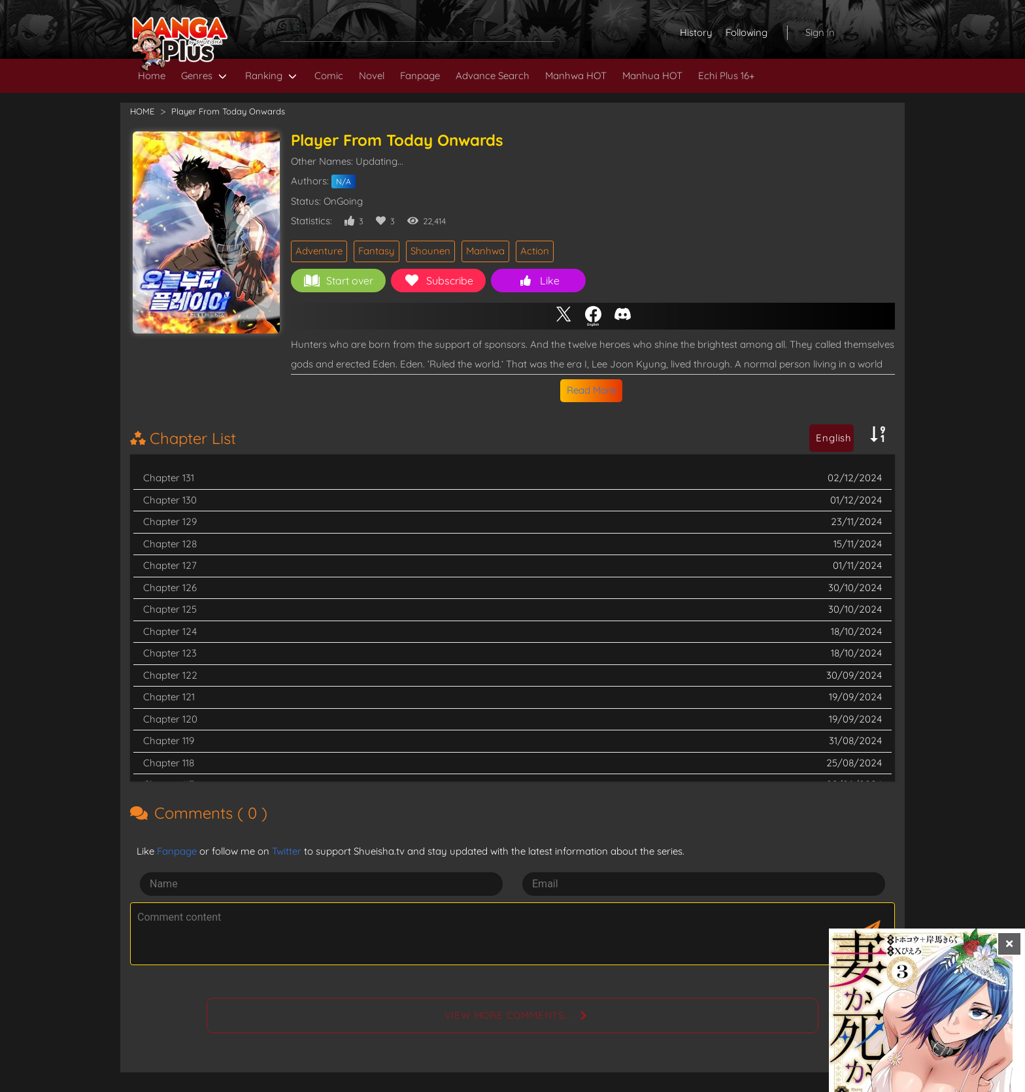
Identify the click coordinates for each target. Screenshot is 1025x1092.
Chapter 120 (170, 719)
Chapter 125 (170, 609)
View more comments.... (510, 1015)
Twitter (286, 851)
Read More (591, 390)
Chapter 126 (170, 587)
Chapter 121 (169, 697)
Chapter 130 (170, 500)
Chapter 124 (170, 631)
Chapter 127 (170, 565)
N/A (343, 181)
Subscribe (438, 280)
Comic (328, 75)
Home (151, 75)
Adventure (319, 251)
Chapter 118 (168, 763)
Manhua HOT (652, 75)
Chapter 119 (168, 740)
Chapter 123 (170, 653)
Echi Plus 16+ (726, 75)
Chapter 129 (170, 521)
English (834, 438)
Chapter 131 (168, 477)
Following (746, 32)
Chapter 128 (170, 543)
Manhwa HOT (576, 75)
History (696, 32)
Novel (371, 75)
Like (539, 280)
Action (534, 251)
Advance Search (492, 75)
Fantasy (376, 251)
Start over (338, 280)
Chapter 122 (170, 675)
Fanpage (420, 75)
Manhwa (485, 251)
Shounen (430, 251)
